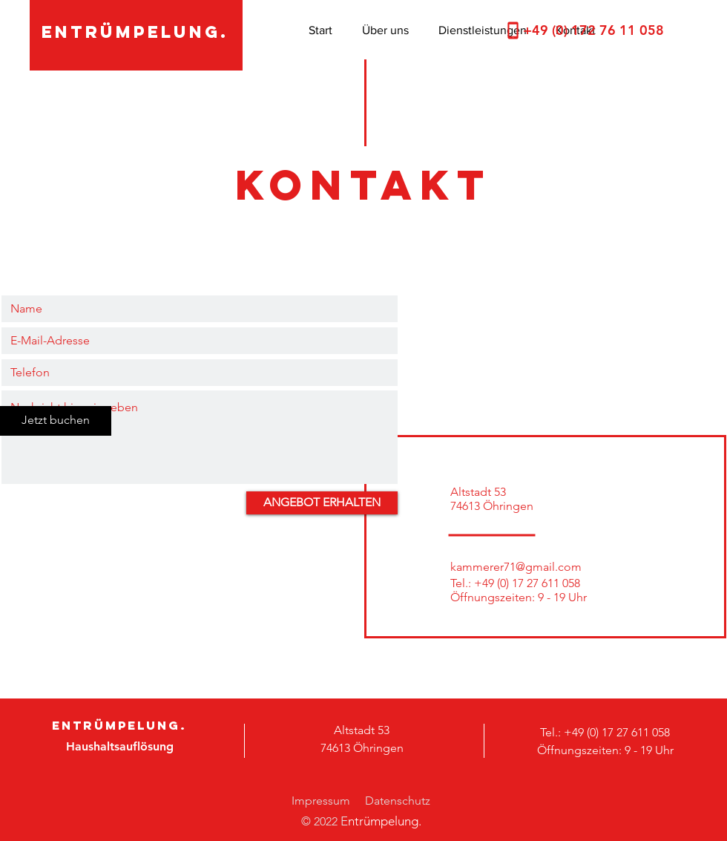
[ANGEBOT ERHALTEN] (322, 502)
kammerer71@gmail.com (516, 567)
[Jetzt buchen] (55, 421)
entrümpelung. (135, 32)
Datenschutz (397, 800)
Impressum (321, 800)
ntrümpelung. (384, 821)
